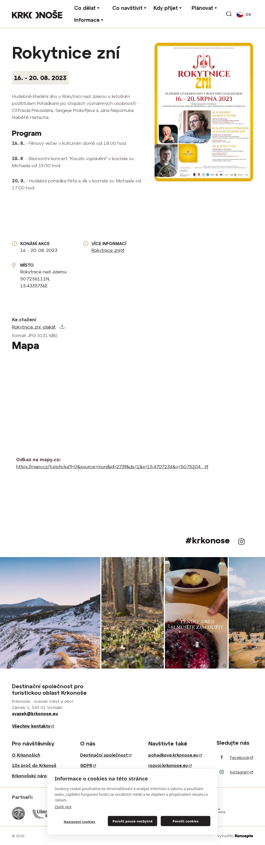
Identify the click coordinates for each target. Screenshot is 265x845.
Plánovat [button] (202, 8)
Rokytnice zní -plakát (34, 327)
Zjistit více (63, 806)
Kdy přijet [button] (166, 8)
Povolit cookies (185, 821)
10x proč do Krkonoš (34, 765)
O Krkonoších (26, 755)
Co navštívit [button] (127, 8)
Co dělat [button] (85, 8)
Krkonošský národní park (38, 775)
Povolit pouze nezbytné (133, 821)
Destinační (105, 755)
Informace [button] (87, 20)
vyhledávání (229, 14)
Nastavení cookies (79, 821)
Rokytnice (108, 250)
